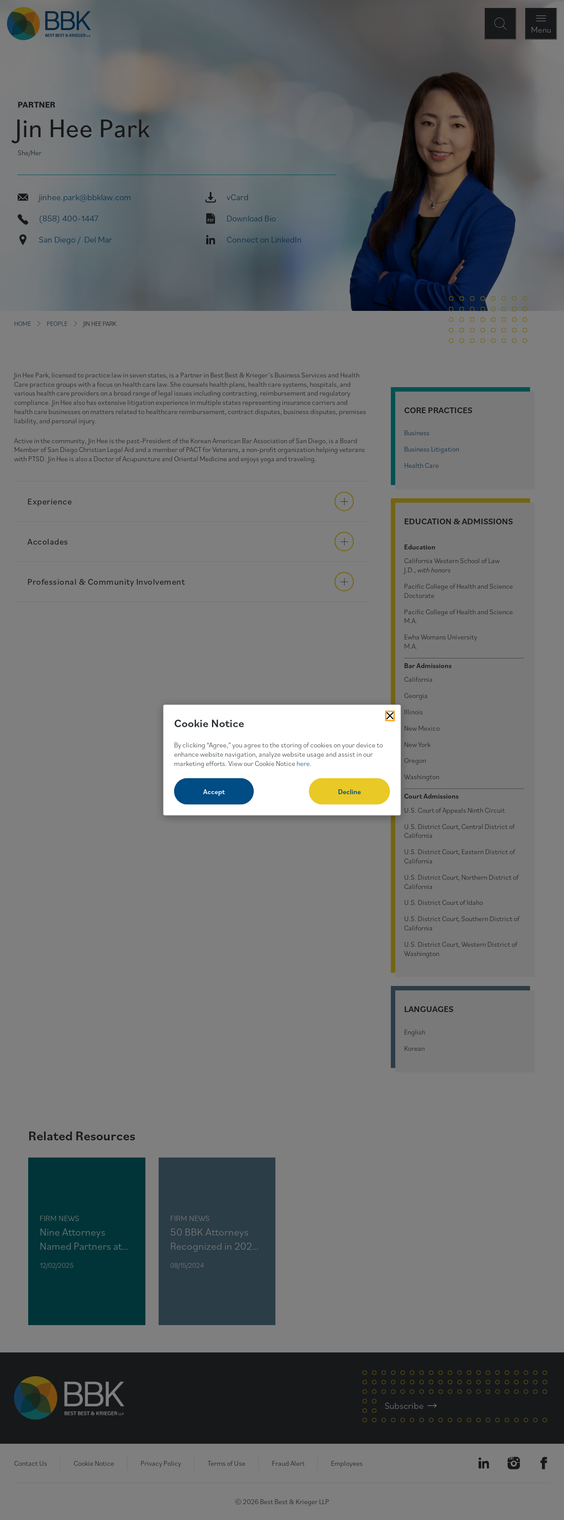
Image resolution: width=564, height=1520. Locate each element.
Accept (214, 791)
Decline (349, 791)
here (303, 762)
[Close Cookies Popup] (389, 716)
